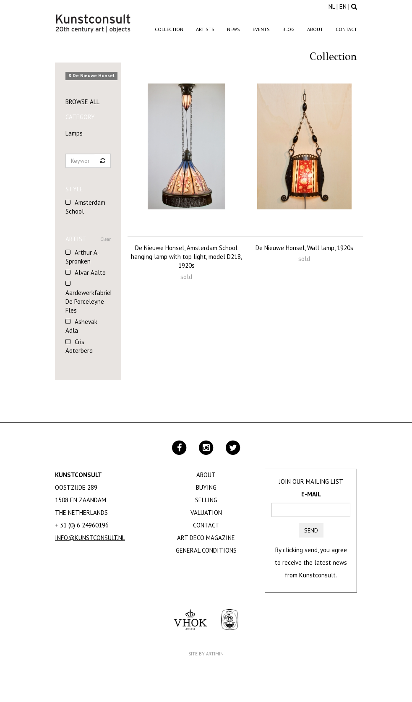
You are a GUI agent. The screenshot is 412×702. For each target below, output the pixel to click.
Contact (346, 29)
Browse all (82, 102)
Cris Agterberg (79, 346)
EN (343, 6)
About (315, 29)
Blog (288, 29)
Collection (169, 29)
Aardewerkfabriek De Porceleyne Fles (88, 302)
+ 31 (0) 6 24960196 (82, 525)
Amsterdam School (85, 206)
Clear (105, 239)
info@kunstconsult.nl (90, 538)
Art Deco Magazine (206, 538)
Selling (206, 500)
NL (332, 6)
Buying (206, 487)
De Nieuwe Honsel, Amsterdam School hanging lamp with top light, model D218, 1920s (186, 257)
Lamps (74, 133)
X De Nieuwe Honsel (91, 76)
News (233, 29)
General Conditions (206, 550)
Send (311, 530)
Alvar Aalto (90, 273)
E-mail (311, 494)
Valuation (206, 513)
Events (261, 29)
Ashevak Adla (81, 326)
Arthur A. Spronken (81, 256)
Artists (205, 29)
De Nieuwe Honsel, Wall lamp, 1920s (304, 248)
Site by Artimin (206, 654)
